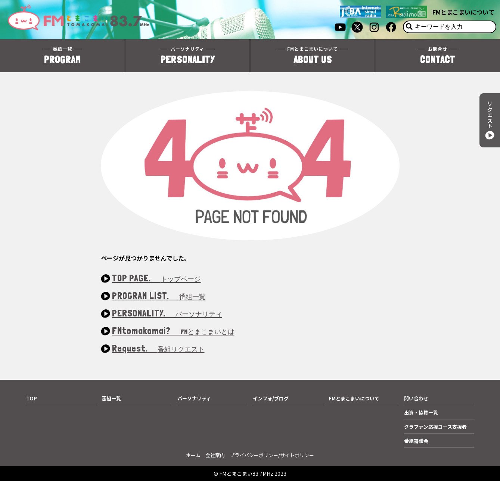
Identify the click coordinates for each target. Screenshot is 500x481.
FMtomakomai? (173, 331)
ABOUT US (312, 55)
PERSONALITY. (167, 314)
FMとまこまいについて (463, 11)
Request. (158, 349)
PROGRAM (62, 55)
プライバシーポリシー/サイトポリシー (272, 455)
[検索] (409, 26)
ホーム (193, 455)
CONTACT (437, 55)
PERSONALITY (187, 55)
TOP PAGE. (156, 279)
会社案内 (215, 455)
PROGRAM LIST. (159, 296)
